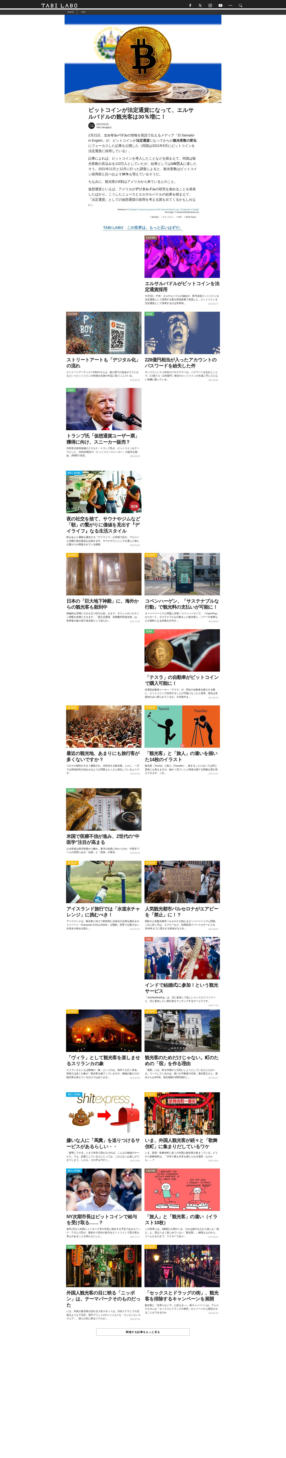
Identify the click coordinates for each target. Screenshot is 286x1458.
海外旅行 (155, 219)
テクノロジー (168, 219)
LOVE (148, 941)
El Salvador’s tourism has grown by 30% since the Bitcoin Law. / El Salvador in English (163, 211)
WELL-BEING (74, 474)
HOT (180, 219)
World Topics (191, 219)
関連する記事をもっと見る (143, 1333)
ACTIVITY (72, 557)
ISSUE (149, 315)
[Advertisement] (143, 1406)
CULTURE (151, 239)
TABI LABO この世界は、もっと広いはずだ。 (143, 229)
